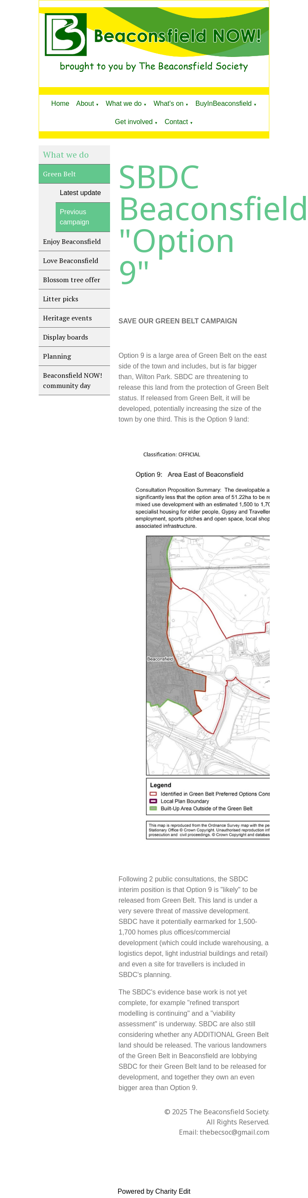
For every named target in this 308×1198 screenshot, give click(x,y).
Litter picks (60, 298)
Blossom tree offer (71, 279)
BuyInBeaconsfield (223, 103)
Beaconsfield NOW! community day (72, 380)
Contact (176, 121)
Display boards (65, 337)
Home (60, 103)
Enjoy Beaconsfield (72, 241)
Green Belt (59, 173)
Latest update (80, 192)
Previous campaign (74, 217)
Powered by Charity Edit (154, 1191)
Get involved (134, 121)
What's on (168, 103)
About (85, 103)
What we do (123, 103)
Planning (57, 356)
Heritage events (67, 318)
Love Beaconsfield (70, 260)
